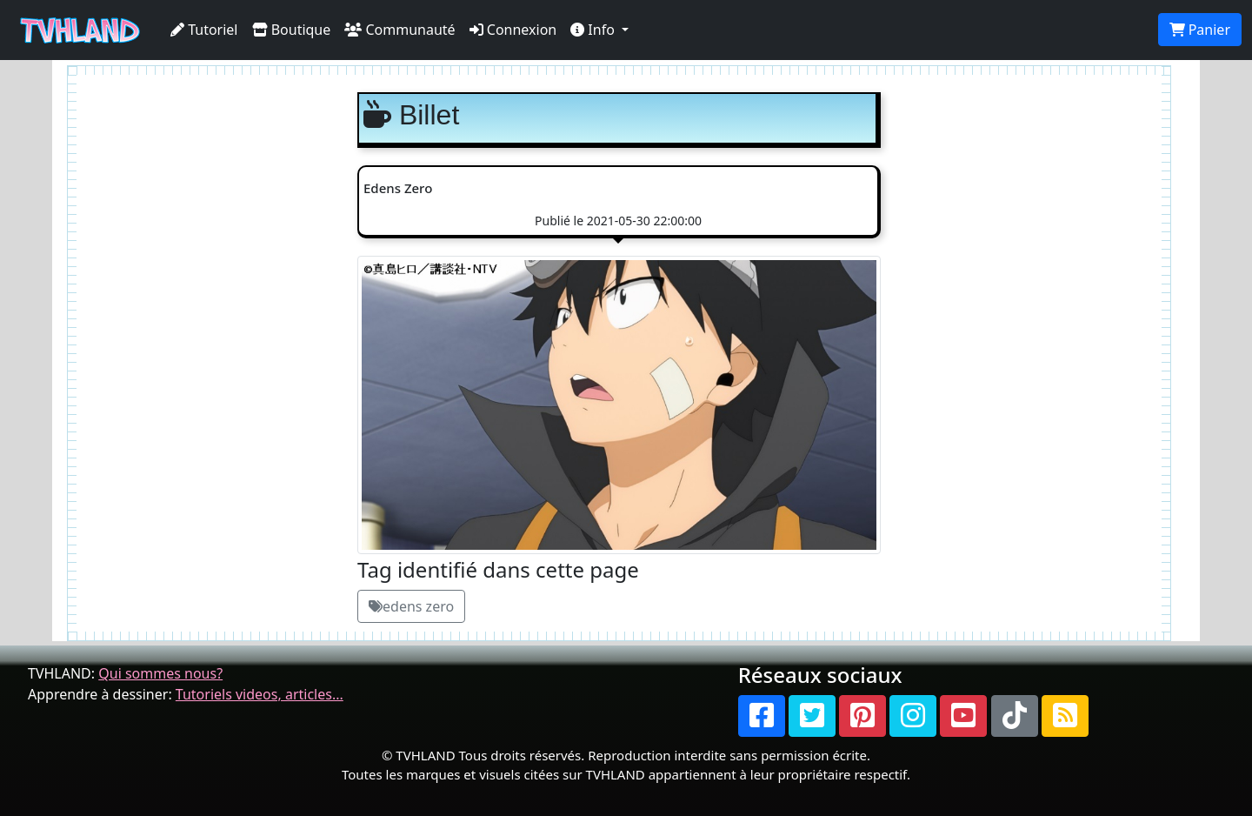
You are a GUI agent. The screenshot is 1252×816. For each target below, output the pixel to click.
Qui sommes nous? (160, 673)
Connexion (513, 29)
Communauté (399, 29)
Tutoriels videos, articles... (259, 694)
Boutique (291, 29)
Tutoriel (204, 29)
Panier (1199, 29)
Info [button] (594, 29)
